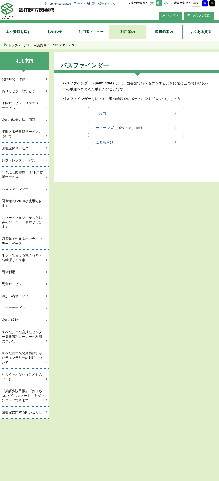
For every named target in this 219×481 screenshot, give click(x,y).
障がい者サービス (15, 296)
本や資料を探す (18, 32)
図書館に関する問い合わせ (22, 412)
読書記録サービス (15, 148)
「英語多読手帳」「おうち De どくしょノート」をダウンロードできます (23, 395)
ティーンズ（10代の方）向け (119, 128)
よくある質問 (200, 32)
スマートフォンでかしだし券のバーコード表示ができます (22, 222)
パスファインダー (15, 189)
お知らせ (54, 32)
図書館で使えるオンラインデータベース (22, 241)
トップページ (17, 45)
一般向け (103, 113)
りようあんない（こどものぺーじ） (22, 377)
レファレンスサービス (18, 160)
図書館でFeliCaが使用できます (22, 203)
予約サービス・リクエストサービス (22, 105)
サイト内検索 (86, 3)
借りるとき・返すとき (18, 91)
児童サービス (12, 284)
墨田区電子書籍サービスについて (22, 134)
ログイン (170, 15)
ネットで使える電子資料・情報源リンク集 (22, 257)
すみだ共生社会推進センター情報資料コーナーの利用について (22, 336)
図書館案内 (164, 32)
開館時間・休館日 (15, 79)
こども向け (105, 142)
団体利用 (8, 272)
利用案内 (127, 32)
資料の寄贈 (10, 320)
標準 (196, 3)
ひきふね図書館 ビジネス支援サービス (22, 174)
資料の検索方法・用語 (18, 120)
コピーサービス (13, 308)
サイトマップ (110, 3)
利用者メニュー (91, 32)
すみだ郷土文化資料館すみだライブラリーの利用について (22, 357)
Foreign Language (59, 3)
